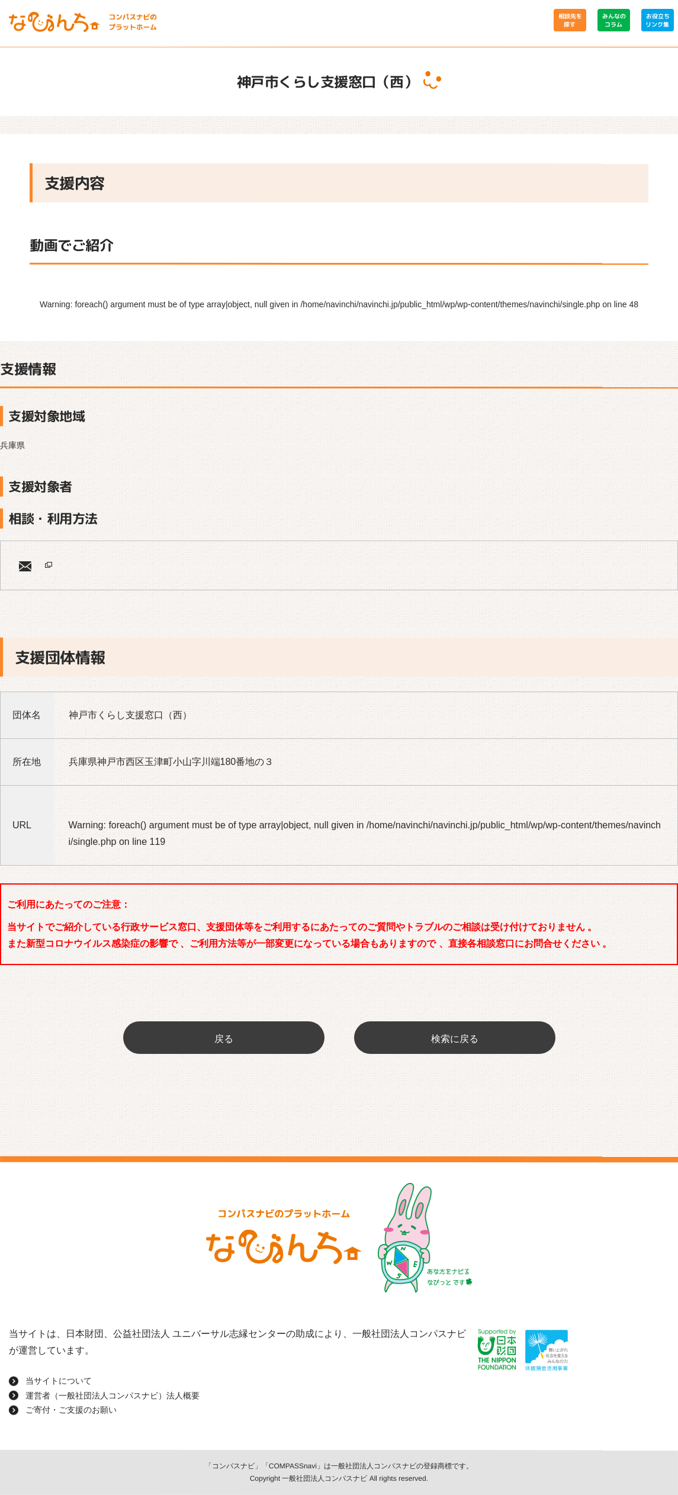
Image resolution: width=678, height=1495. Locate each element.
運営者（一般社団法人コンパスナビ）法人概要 (112, 1395)
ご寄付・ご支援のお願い (71, 1409)
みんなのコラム (613, 20)
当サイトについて (58, 1380)
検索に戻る (454, 1039)
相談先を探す (569, 20)
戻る (223, 1039)
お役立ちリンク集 (657, 20)
